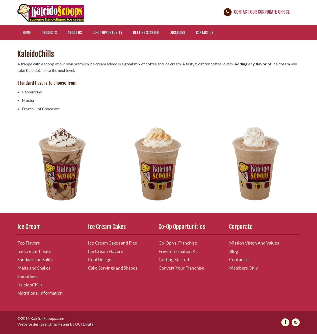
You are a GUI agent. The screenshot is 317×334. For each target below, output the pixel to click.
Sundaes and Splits (35, 259)
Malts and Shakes (34, 268)
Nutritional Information (40, 293)
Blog (233, 251)
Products (49, 32)
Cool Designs (100, 259)
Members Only (243, 268)
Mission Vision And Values (254, 243)
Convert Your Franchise (181, 268)
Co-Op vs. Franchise (177, 243)
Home (27, 32)
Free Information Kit (178, 251)
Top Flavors (28, 243)
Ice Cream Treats (34, 251)
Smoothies (27, 276)
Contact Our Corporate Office (262, 12)
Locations (177, 32)
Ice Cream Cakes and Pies (112, 243)
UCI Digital (84, 324)
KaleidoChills (29, 284)
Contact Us (204, 32)
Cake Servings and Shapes (112, 268)
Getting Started (146, 32)
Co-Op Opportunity (107, 32)
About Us (75, 32)
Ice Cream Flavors (105, 251)
